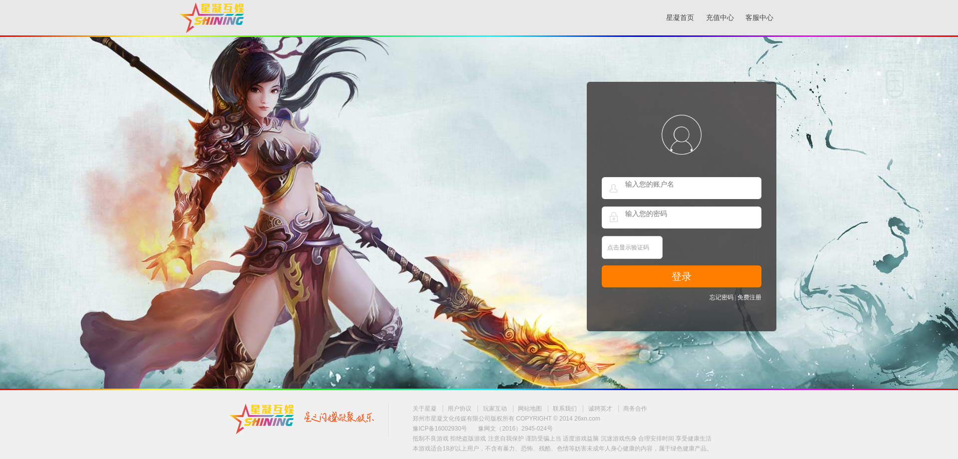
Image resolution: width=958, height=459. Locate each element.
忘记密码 (721, 297)
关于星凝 (425, 408)
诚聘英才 (600, 408)
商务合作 (635, 408)
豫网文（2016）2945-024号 (515, 428)
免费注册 (749, 297)
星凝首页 (680, 17)
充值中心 (720, 17)
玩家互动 (495, 408)
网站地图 (530, 408)
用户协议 (460, 408)
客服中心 (759, 17)
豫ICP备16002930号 (440, 428)
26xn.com (587, 418)
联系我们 (565, 408)
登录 (682, 276)
